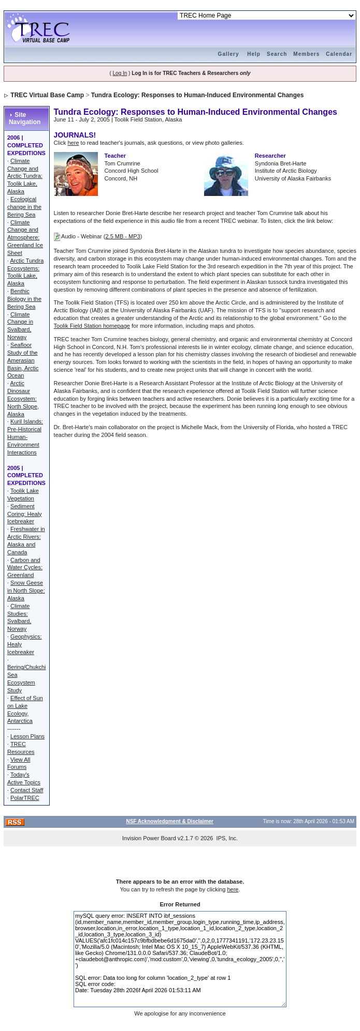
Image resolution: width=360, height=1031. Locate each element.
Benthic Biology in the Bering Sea (24, 299)
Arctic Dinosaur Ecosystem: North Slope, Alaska (23, 398)
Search (277, 54)
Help (254, 54)
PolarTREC (24, 798)
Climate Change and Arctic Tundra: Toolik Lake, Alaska (24, 176)
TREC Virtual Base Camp (47, 95)
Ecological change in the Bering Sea (24, 207)
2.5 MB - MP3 (122, 236)
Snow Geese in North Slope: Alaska (26, 590)
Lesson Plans (27, 736)
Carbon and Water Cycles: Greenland (24, 568)
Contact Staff (26, 790)
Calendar (339, 54)
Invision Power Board (149, 838)
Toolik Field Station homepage (92, 326)
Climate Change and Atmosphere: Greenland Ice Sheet (25, 237)
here (73, 143)
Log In (120, 73)
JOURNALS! (75, 135)
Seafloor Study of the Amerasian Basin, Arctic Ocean (23, 360)
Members (306, 54)
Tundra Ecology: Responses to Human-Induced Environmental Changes (197, 95)
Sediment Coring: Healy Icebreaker (24, 514)
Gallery (228, 54)
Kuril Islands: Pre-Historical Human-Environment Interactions (25, 436)
